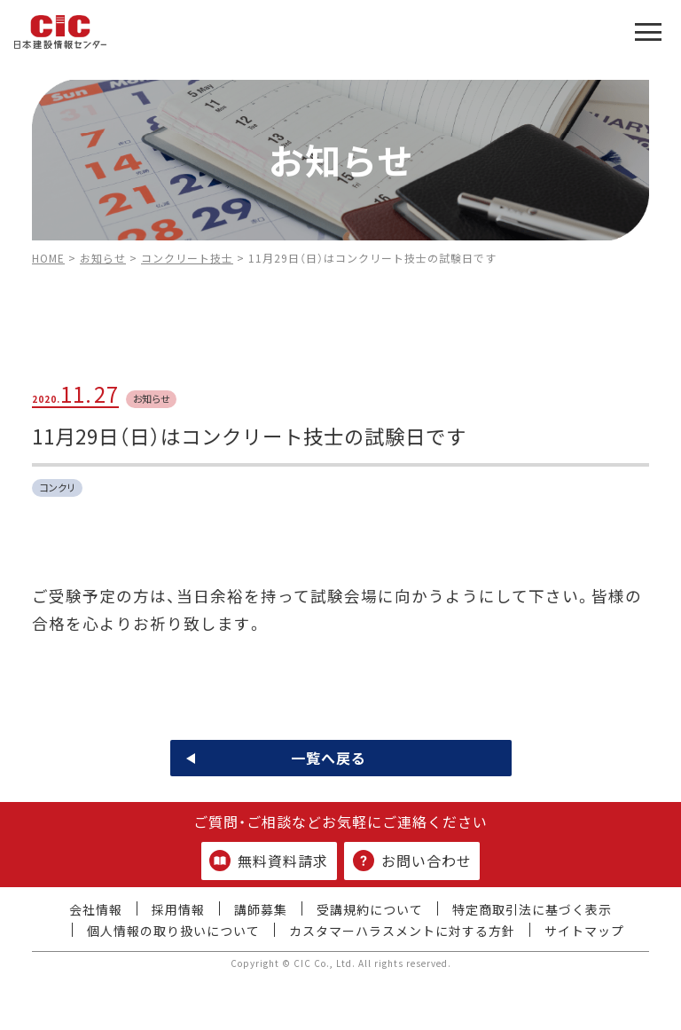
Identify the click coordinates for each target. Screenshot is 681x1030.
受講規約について (370, 909)
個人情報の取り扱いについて (173, 931)
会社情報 (95, 909)
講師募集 (260, 909)
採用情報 (178, 909)
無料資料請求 (268, 860)
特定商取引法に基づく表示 (532, 909)
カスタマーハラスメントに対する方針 (402, 931)
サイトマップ (584, 931)
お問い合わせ (412, 860)
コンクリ (57, 487)
